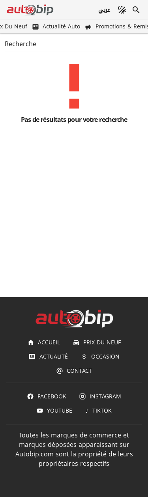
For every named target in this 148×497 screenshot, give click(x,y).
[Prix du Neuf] (96, 342)
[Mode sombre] (122, 10)
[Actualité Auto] (56, 27)
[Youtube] (54, 411)
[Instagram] (100, 396)
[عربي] (104, 10)
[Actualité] (48, 356)
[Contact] (74, 371)
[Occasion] (100, 356)
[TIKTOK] (98, 411)
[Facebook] (47, 396)
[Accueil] (43, 342)
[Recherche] (136, 10)
